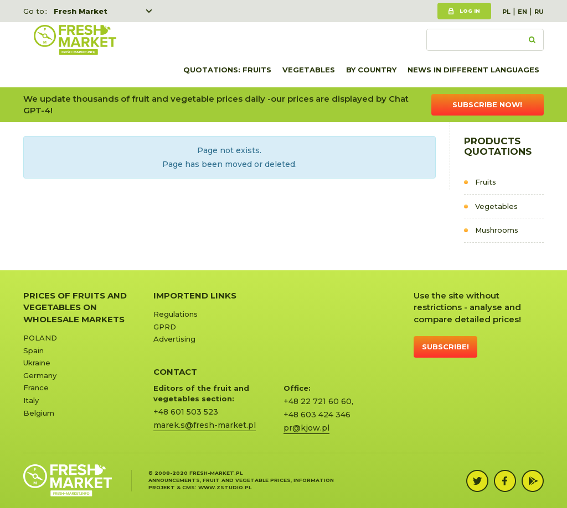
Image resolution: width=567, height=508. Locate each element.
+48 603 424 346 (317, 415)
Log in (470, 11)
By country (371, 69)
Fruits (485, 181)
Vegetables (308, 69)
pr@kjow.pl (306, 428)
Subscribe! (445, 346)
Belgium (38, 413)
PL (506, 11)
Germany (39, 375)
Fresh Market (80, 11)
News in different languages (473, 69)
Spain (33, 350)
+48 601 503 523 (185, 412)
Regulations (175, 314)
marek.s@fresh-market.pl (204, 425)
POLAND (40, 337)
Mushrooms (496, 230)
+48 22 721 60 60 (318, 401)
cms (188, 487)
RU (539, 11)
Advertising (174, 338)
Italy (31, 400)
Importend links (194, 295)
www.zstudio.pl (224, 487)
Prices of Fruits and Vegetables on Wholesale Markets (75, 307)
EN (522, 11)
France (36, 387)
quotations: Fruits (227, 69)
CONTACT (175, 371)
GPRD (164, 326)
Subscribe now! (487, 104)
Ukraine (36, 362)
